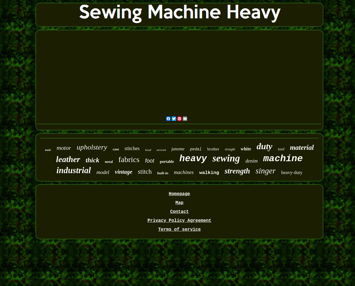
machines (184, 172)
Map (180, 202)
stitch (145, 171)
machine (283, 158)
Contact (179, 211)
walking (209, 172)
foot (149, 161)
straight (230, 149)
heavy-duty (291, 172)
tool (281, 149)
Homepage (179, 194)
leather (68, 159)
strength (237, 171)
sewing (226, 158)
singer (265, 170)
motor (64, 147)
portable (167, 162)
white (246, 148)
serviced (161, 149)
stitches (132, 148)
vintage (123, 171)
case (116, 149)
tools (48, 149)
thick (92, 160)
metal (109, 162)
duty (264, 146)
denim (251, 161)
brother (213, 149)
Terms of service (179, 229)
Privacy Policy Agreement (179, 220)
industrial (74, 170)
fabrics (129, 159)
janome (177, 148)
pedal (196, 149)
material (302, 147)
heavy (193, 159)
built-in (162, 173)
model (103, 172)
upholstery (92, 147)
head (148, 149)
